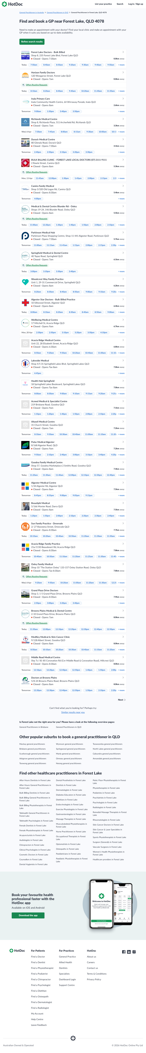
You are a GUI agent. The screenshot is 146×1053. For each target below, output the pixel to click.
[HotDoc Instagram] (134, 952)
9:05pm (76, 496)
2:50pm (50, 152)
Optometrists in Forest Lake (68, 844)
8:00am (64, 132)
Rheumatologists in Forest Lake (106, 820)
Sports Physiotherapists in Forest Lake (109, 837)
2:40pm (37, 152)
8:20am (46, 91)
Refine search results (32, 42)
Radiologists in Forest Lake (104, 808)
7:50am (34, 65)
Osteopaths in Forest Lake (67, 849)
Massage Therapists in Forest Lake (71, 819)
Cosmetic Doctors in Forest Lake (33, 855)
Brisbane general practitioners (32, 749)
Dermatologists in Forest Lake (69, 790)
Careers (91, 962)
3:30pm (89, 152)
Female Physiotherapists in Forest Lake (36, 831)
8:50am (59, 65)
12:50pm (111, 629)
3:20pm (76, 152)
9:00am (37, 111)
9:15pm (89, 496)
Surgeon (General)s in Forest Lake (107, 842)
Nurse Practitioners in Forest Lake (71, 832)
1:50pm (50, 111)
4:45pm (37, 373)
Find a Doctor (38, 957)
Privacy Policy (94, 979)
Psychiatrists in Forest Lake (104, 798)
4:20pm (114, 455)
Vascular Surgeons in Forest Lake (107, 847)
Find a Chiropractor (41, 979)
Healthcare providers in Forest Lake (108, 860)
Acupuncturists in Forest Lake (32, 835)
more (121, 65)
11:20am (115, 434)
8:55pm (50, 496)
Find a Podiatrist (39, 974)
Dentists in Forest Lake (66, 785)
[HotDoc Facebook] (123, 952)
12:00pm (52, 178)
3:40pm (63, 111)
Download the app (28, 915)
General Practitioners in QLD (57, 12)
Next (120, 700)
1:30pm (65, 178)
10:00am (103, 132)
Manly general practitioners (68, 754)
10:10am (34, 536)
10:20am (85, 91)
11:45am (40, 178)
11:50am (111, 91)
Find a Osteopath (39, 996)
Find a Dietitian (38, 991)
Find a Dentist (38, 962)
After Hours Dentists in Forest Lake (34, 780)
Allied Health (65, 962)
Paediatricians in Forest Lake (68, 854)
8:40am (46, 65)
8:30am (50, 292)
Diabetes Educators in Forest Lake (71, 795)
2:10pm (110, 225)
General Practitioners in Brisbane (33, 727)
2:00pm (91, 178)
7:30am (38, 132)
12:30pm (98, 475)
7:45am (51, 132)
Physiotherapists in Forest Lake (106, 788)
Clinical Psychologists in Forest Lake (34, 850)
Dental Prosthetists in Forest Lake (71, 780)
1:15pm (76, 245)
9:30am (85, 65)
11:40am (98, 91)
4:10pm (103, 333)
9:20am (72, 65)
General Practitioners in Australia (31, 12)
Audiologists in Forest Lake (31, 840)
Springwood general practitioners (70, 749)
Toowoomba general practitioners (107, 744)
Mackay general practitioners (32, 744)
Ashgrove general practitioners (32, 759)
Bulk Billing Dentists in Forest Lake (34, 793)
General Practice (67, 957)
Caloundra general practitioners (106, 754)
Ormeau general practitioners (69, 759)
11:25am (89, 557)
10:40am (89, 353)
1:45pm (78, 178)
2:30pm (114, 245)
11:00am (34, 225)
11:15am (50, 245)
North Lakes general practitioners (107, 749)
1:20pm (50, 414)
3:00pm (33, 272)
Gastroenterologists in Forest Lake (71, 814)
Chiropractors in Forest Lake (31, 845)
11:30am (47, 475)
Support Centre (67, 985)
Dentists (63, 968)
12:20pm (47, 225)
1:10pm (37, 414)
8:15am (77, 132)
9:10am (102, 292)
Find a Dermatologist (41, 1002)
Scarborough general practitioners (34, 754)
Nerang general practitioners (68, 764)
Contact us (92, 968)
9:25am (114, 394)
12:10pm (85, 475)
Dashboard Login (67, 979)
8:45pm (37, 496)
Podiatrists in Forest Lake (104, 793)
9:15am (89, 394)
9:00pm (63, 496)
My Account (37, 1014)
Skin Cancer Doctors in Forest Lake (108, 825)
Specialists (64, 974)
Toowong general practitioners (32, 764)
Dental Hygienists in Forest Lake (33, 864)
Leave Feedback (39, 1025)
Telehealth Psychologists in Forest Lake (36, 821)
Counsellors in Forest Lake (30, 860)
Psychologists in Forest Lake (105, 803)
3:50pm (76, 111)
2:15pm (103, 178)
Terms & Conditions (97, 974)
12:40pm (111, 475)
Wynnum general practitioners (69, 744)
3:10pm (63, 152)
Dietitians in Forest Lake (66, 800)
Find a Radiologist (40, 1008)
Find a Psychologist (40, 985)
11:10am (115, 353)
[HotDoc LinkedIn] (128, 952)
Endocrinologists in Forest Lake (69, 805)
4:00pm (37, 199)
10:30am (63, 434)
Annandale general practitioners (107, 759)
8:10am (34, 91)
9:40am (98, 65)
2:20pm (114, 414)
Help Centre (37, 1019)
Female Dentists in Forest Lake (32, 826)
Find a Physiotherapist (42, 968)
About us (91, 957)
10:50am (72, 536)
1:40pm (72, 225)
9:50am (111, 65)
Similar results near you (73, 712)
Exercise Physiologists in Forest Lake (72, 810)
